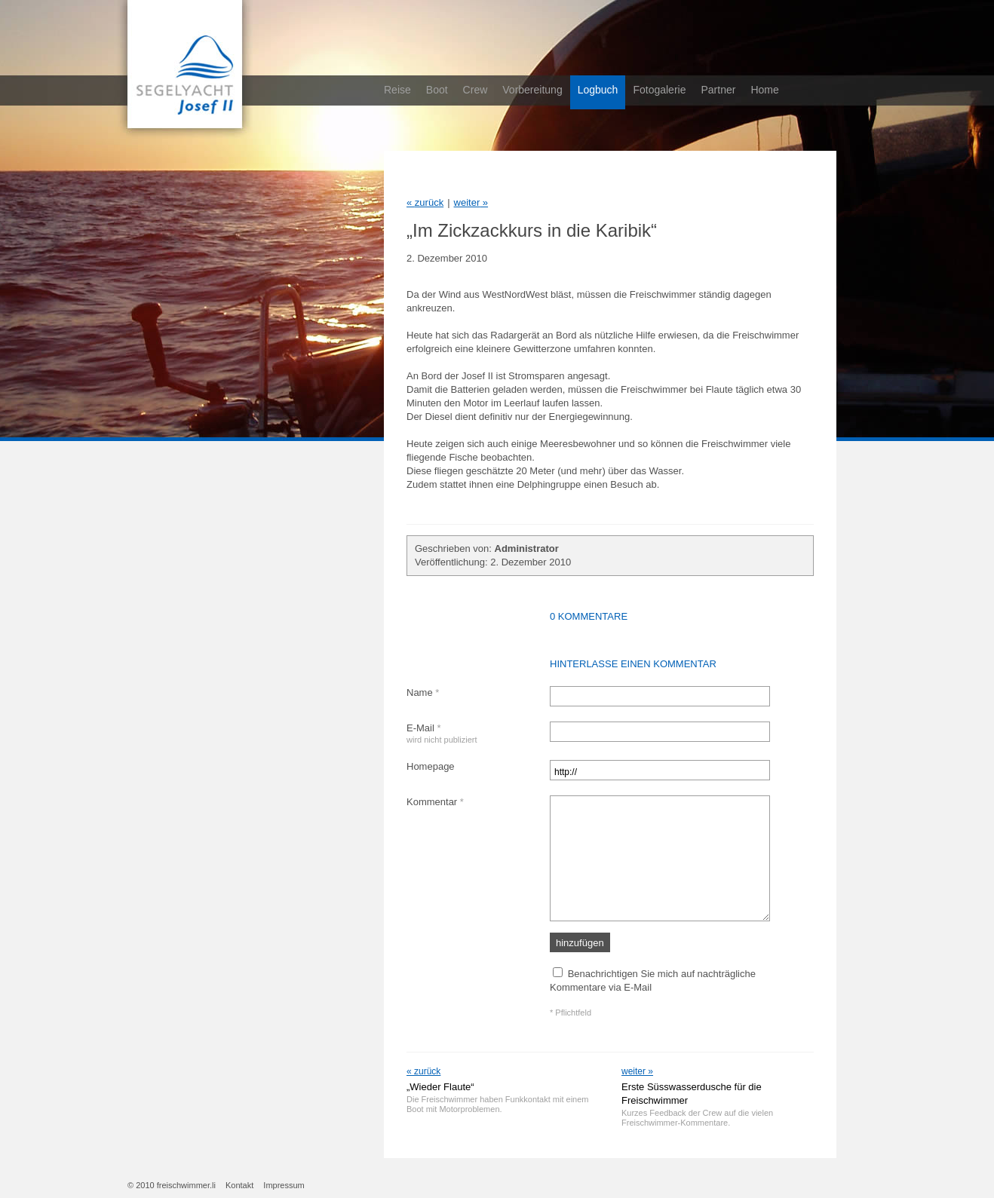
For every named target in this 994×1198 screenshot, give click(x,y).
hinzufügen (580, 942)
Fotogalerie (659, 90)
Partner (718, 90)
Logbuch (598, 90)
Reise (397, 90)
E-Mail (441, 733)
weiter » (637, 1071)
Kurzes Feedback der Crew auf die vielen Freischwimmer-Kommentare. (697, 1117)
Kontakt (239, 1185)
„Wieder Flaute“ (440, 1086)
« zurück (423, 1071)
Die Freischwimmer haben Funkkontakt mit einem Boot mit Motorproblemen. (497, 1104)
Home (764, 90)
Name (422, 692)
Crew (475, 90)
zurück (424, 202)
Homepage (430, 766)
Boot (437, 90)
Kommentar (435, 801)
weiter (471, 202)
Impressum (283, 1185)
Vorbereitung (532, 90)
